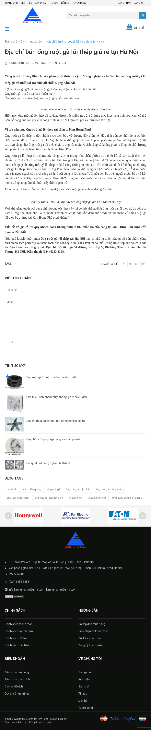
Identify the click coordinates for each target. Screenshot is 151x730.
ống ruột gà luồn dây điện (49, 497)
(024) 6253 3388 (19, 581)
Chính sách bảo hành (17, 645)
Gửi (11, 341)
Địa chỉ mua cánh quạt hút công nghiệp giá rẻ (55, 421)
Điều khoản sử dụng (17, 672)
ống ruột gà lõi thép (18, 497)
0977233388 (16, 573)
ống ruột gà (53, 489)
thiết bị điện (75, 497)
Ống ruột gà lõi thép (18, 135)
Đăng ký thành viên (90, 645)
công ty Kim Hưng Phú (46, 169)
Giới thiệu (26, 3)
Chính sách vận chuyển (19, 631)
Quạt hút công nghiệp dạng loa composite (53, 439)
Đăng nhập (124, 3)
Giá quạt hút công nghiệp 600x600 (48, 463)
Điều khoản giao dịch (17, 679)
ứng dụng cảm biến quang (127, 497)
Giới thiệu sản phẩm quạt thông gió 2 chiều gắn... (57, 397)
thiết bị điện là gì (97, 497)
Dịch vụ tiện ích (14, 686)
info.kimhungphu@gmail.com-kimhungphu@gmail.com (43, 589)
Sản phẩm (41, 3)
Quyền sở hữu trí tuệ (17, 693)
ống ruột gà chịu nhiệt (78, 489)
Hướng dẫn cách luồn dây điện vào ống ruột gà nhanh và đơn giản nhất (66, 189)
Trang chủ (11, 3)
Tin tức (54, 3)
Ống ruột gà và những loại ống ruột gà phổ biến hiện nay (42, 98)
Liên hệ (65, 3)
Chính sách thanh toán (18, 624)
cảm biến (12, 489)
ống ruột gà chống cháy (109, 489)
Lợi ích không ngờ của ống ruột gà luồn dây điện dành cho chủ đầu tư (50, 89)
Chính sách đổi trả (16, 638)
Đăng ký (138, 3)
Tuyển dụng (79, 3)
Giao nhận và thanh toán (93, 631)
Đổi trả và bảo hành (90, 638)
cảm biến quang (32, 489)
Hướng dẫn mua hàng (91, 624)
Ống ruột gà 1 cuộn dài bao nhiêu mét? (30, 93)
